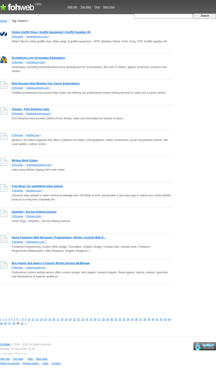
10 (29, 319)
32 (120, 319)
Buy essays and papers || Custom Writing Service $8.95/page (51, 263)
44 (169, 319)
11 (33, 319)
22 (78, 319)
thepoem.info (34, 216)
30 (111, 319)
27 (99, 319)
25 (91, 319)
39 (148, 319)
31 (115, 319)
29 (107, 319)
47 (9, 323)
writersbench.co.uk (37, 36)
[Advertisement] (82, 298)
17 (57, 319)
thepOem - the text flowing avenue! (34, 211)
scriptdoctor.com (36, 62)
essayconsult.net (36, 267)
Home (3, 21)
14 (45, 319)
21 (74, 319)
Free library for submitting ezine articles (37, 186)
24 (87, 319)
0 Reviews (17, 36)
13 (41, 319)
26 (95, 319)
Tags (97, 7)
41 (157, 319)
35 (132, 319)
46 (5, 323)
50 (22, 323)
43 (165, 319)
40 (153, 319)
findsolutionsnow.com (38, 113)
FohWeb (5, 344)
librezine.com (34, 190)
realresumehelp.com (38, 87)
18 (62, 319)
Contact (56, 363)
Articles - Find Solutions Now (30, 109)
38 (144, 319)
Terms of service (10, 363)
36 (136, 319)
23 (82, 319)
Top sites (85, 7)
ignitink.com (33, 135)
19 (66, 319)
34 (128, 319)
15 (49, 319)
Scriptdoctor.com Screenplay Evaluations (38, 57)
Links (45, 363)
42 (161, 319)
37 (140, 319)
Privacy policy (31, 363)
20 (70, 319)
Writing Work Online (25, 160)
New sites (109, 7)
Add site (72, 7)
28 (103, 319)
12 (37, 319)
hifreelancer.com (36, 241)
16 (53, 319)
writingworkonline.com (39, 164)
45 (1, 323)
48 (13, 323)
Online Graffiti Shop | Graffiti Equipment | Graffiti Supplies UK (51, 32)
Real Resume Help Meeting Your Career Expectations (46, 83)
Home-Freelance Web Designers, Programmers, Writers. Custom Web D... (59, 237)
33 (124, 319)
